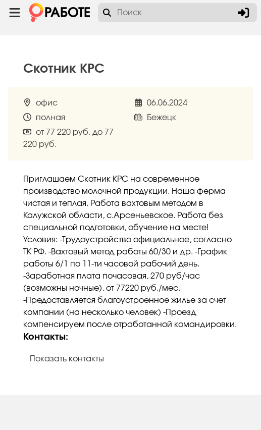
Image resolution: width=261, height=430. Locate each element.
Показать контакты (67, 359)
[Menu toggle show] (14, 12)
